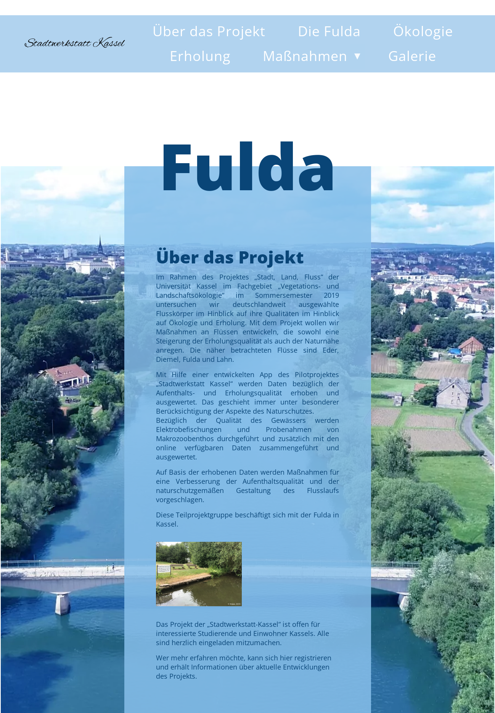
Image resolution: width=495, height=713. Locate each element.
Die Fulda (329, 31)
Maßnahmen (305, 56)
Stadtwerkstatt (74, 44)
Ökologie (423, 31)
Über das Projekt (209, 31)
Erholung (200, 56)
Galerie (412, 56)
